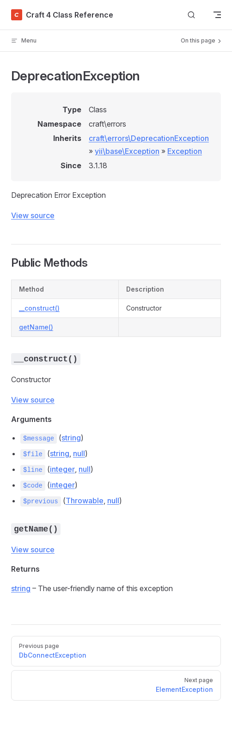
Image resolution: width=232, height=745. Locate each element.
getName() (36, 327)
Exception (184, 151)
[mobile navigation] (217, 15)
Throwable (85, 500)
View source (33, 215)
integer (62, 469)
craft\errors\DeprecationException (149, 138)
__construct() (39, 308)
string (71, 437)
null (79, 453)
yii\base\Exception (127, 151)
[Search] (191, 15)
